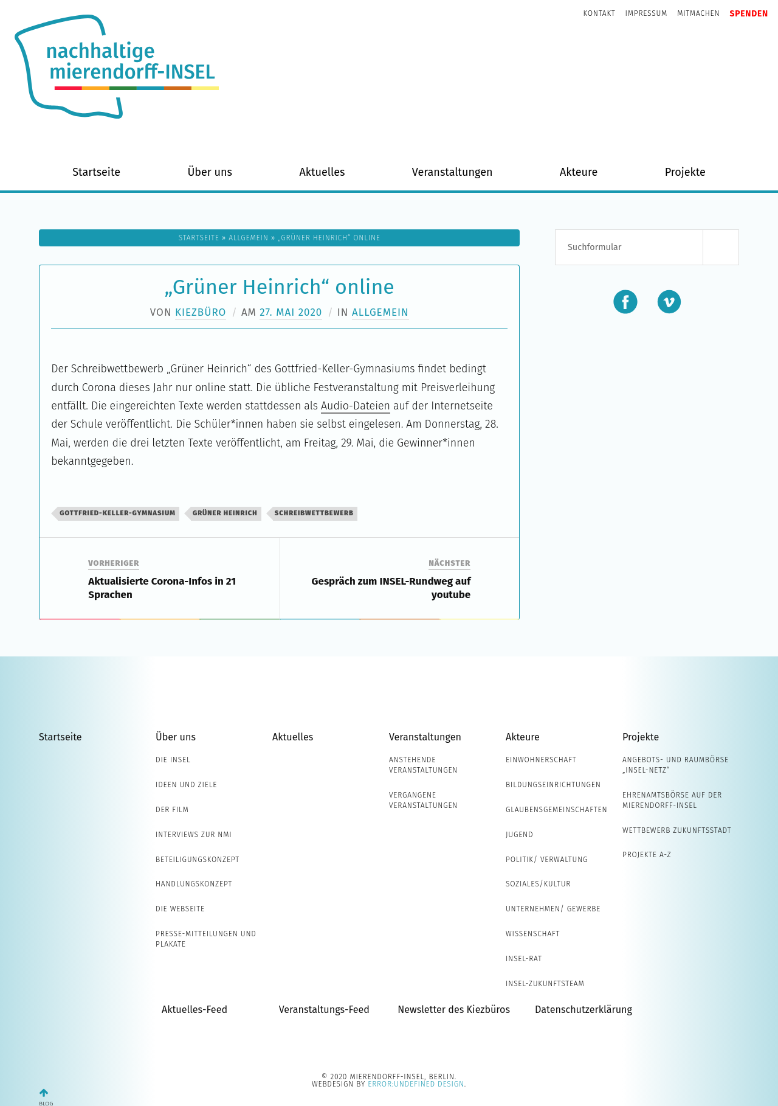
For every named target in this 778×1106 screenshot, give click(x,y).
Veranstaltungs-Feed (324, 1009)
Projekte (685, 172)
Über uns (209, 172)
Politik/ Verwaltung (547, 859)
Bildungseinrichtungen (553, 785)
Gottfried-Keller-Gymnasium (118, 513)
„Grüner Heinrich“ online (279, 286)
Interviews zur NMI (194, 834)
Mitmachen (698, 13)
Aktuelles (322, 172)
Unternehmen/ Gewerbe (553, 909)
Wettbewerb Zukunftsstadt (676, 830)
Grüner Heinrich (225, 513)
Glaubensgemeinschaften (556, 809)
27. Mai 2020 (291, 312)
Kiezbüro (200, 312)
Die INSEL (173, 760)
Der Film (172, 809)
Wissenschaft (533, 934)
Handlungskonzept (194, 884)
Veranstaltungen (452, 172)
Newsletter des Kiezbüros (454, 1009)
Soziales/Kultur (538, 884)
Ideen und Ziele (186, 785)
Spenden (748, 14)
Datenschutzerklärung (583, 1009)
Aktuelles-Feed (194, 1009)
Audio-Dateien (355, 405)
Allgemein (248, 238)
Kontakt (600, 13)
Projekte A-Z (647, 854)
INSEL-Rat (524, 959)
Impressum (646, 13)
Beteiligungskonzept (197, 859)
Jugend (519, 834)
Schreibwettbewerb (314, 513)
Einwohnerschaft (541, 760)
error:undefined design (416, 1084)
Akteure (578, 172)
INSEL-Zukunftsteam (545, 983)
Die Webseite (180, 909)
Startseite (96, 172)
